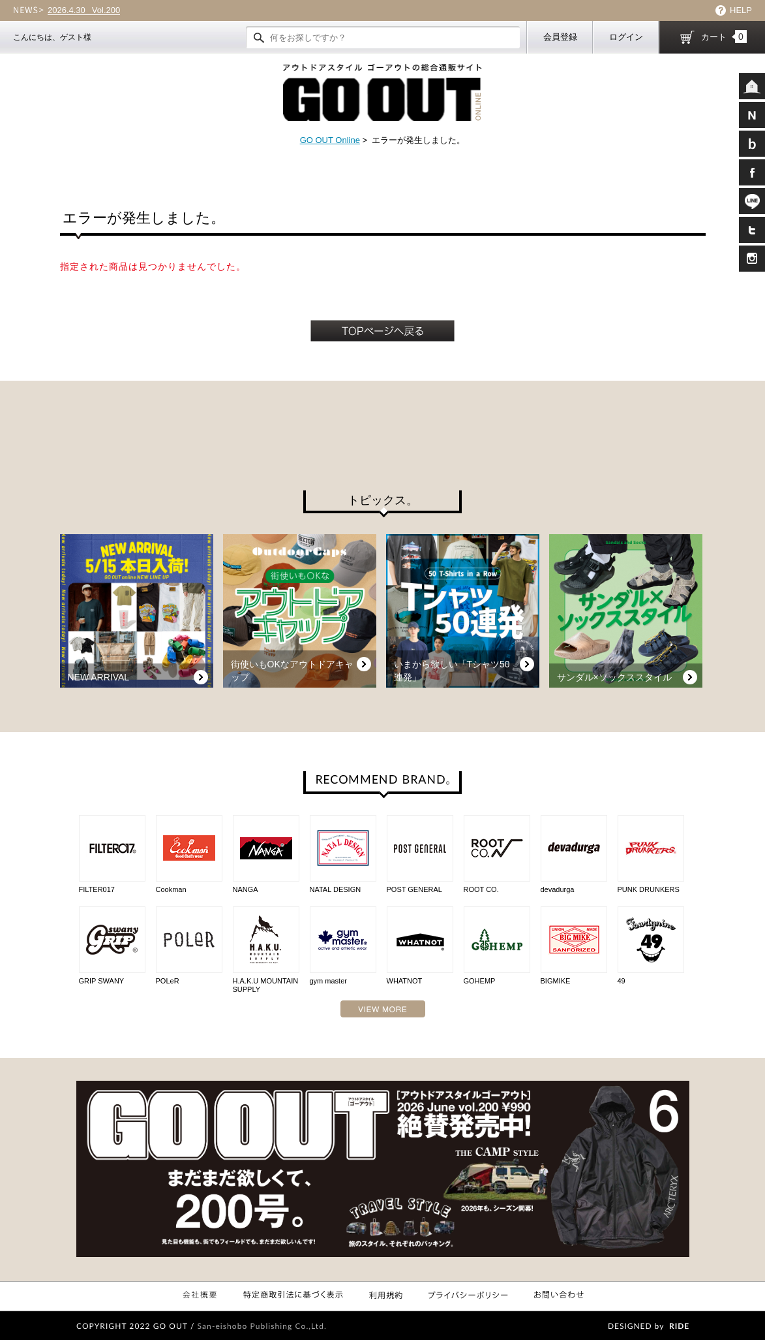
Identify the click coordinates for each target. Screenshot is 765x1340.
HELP (741, 10)
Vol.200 (84, 10)
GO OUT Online (330, 140)
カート (724, 36)
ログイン (626, 37)
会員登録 (560, 37)
